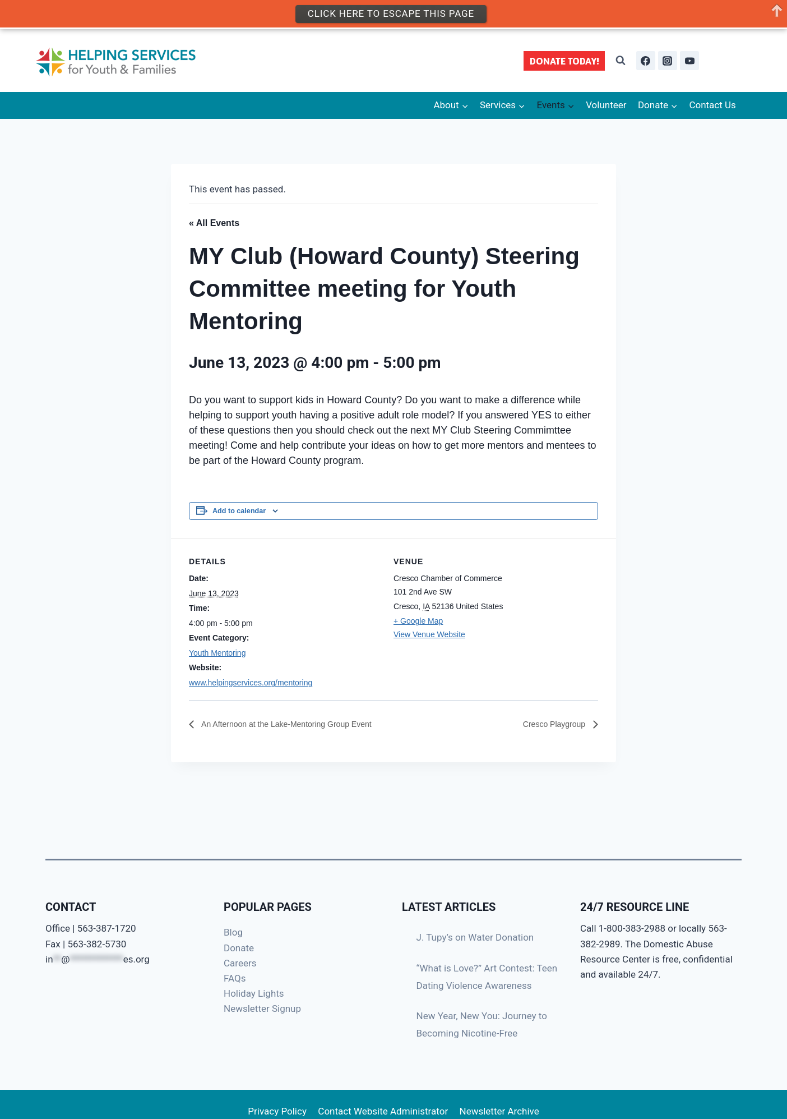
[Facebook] (645, 60)
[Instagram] (667, 60)
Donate (239, 948)
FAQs (235, 978)
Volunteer (606, 104)
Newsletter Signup (262, 1008)
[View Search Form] (620, 60)
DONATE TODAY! (564, 61)
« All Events (214, 223)
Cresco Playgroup (550, 724)
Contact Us (712, 104)
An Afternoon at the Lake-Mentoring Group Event (298, 724)
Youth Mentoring (217, 652)
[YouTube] (689, 60)
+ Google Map (418, 620)
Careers (240, 963)
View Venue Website (429, 634)
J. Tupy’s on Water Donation (475, 937)
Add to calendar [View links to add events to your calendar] (239, 511)
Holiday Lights (254, 993)
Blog (233, 932)
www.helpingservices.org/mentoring (250, 682)
